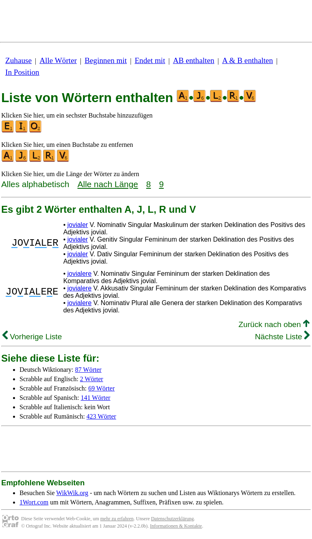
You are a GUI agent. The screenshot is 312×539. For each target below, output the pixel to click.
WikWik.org (72, 492)
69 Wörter (101, 388)
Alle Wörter (58, 60)
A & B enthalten (247, 60)
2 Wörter (91, 378)
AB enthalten (193, 60)
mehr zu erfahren (117, 519)
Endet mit (149, 60)
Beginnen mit (105, 60)
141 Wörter (95, 397)
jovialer (77, 224)
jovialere (79, 273)
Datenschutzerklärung (172, 519)
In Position (22, 72)
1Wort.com (34, 502)
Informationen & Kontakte (176, 526)
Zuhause (18, 60)
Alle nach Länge (108, 184)
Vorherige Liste (32, 336)
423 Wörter (101, 416)
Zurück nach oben (274, 324)
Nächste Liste (282, 336)
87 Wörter (88, 369)
